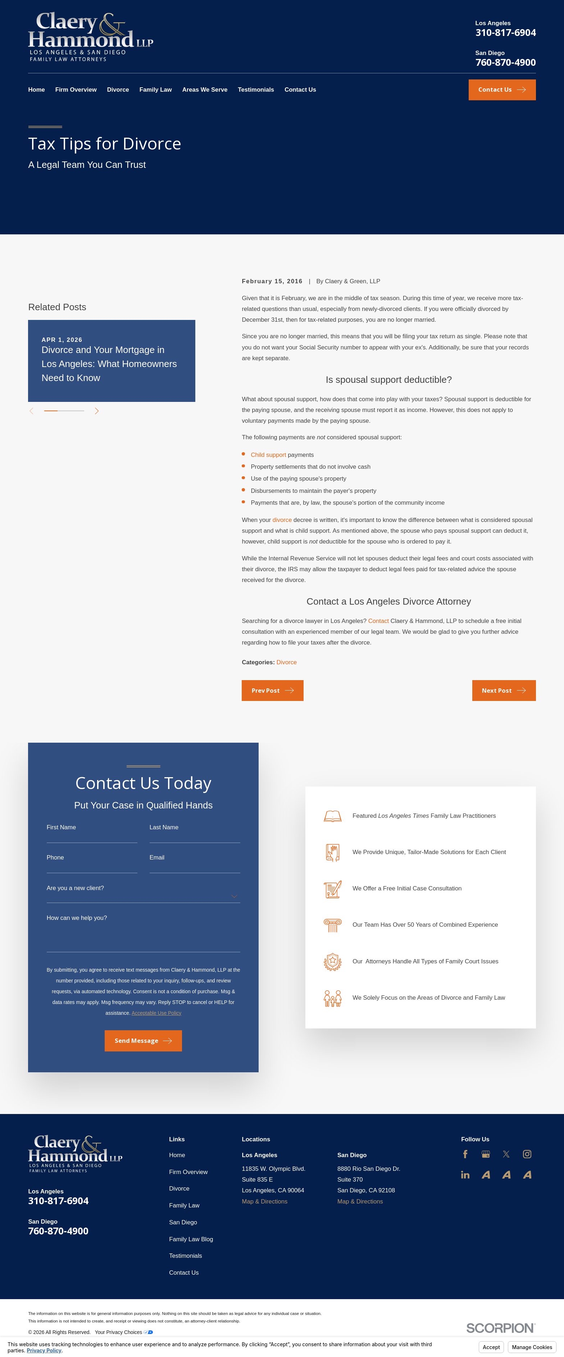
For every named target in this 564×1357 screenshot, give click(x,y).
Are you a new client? (67, 888)
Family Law (184, 1205)
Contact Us (184, 1272)
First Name (54, 828)
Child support (268, 454)
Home (177, 1155)
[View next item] (97, 411)
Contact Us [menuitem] (300, 89)
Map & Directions (265, 1201)
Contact (378, 621)
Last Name (156, 828)
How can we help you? (69, 918)
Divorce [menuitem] (118, 89)
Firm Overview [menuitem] (76, 89)
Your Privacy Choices (124, 1332)
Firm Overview (188, 1172)
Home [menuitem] (36, 89)
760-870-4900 (506, 62)
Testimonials (185, 1255)
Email (149, 858)
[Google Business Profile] (486, 1154)
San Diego (183, 1222)
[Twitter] (506, 1154)
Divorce (287, 662)
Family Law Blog (191, 1239)
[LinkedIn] (465, 1174)
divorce (282, 520)
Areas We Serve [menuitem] (205, 89)
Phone (47, 858)
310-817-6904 (506, 32)
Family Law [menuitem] (156, 89)
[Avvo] (486, 1174)
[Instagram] (527, 1154)
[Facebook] (465, 1154)
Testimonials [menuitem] (256, 89)
